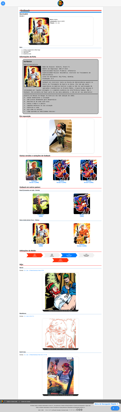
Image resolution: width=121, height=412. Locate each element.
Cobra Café (48, 410)
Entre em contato (26, 401)
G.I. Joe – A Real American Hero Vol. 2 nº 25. (35, 354)
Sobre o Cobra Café (12, 401)
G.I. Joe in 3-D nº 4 (29, 316)
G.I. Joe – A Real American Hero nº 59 (34, 270)
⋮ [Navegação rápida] (117, 408)
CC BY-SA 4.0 (75, 410)
